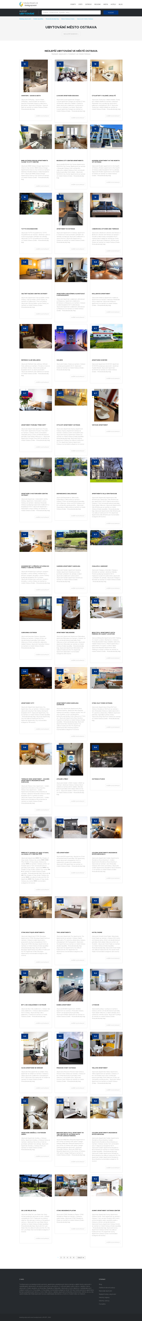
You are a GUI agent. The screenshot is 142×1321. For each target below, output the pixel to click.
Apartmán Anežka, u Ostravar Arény (33, 1133)
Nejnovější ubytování (105, 1291)
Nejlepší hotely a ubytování (107, 1294)
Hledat (111, 12)
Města (105, 4)
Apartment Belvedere (66, 632)
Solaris (60, 360)
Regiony (97, 4)
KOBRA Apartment (64, 1005)
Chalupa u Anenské (99, 566)
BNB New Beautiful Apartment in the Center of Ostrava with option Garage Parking (70, 1134)
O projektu (102, 1304)
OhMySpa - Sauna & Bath (31, 95)
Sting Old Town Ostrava (102, 703)
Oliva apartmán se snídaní (32, 1068)
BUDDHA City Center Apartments (70, 160)
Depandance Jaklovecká (67, 493)
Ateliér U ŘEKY (62, 779)
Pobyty (73, 4)
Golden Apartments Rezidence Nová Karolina (104, 1133)
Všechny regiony (104, 1297)
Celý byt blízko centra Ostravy (34, 293)
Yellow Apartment (100, 1068)
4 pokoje (95, 1005)
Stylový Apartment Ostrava (68, 425)
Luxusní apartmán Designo (68, 95)
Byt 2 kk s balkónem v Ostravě (33, 1005)
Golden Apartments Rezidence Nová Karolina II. (104, 853)
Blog (121, 4)
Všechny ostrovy (104, 1301)
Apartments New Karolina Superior (67, 703)
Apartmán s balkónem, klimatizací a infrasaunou (71, 294)
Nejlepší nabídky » (71, 34)
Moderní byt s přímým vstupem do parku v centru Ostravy (35, 566)
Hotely (113, 4)
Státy (81, 4)
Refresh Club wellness (30, 360)
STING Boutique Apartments (32, 932)
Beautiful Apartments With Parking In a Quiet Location (103, 633)
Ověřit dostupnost (42, 116)
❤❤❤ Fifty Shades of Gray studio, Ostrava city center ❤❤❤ (35, 853)
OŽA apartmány (63, 852)
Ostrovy (88, 4)
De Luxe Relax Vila (28, 1210)
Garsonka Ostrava (29, 632)
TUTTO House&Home (29, 229)
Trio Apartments (64, 932)
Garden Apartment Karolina (68, 566)
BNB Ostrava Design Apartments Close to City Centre (34, 161)
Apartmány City (27, 703)
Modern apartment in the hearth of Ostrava (106, 161)
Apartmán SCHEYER (99, 360)
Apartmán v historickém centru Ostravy (34, 494)
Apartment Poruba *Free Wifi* (33, 425)
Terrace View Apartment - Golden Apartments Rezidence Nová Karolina (35, 780)
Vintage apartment (100, 425)
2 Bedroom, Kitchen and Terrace (105, 229)
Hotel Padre (97, 932)
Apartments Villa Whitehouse (104, 493)
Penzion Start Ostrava (66, 1068)
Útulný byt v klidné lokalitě (104, 95)
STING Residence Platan (66, 1210)
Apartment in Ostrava (66, 229)
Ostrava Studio (98, 779)
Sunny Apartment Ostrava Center (106, 1210)
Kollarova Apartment (101, 293)
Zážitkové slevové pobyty (107, 1287)
